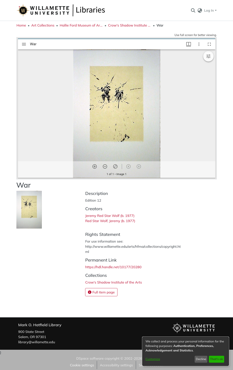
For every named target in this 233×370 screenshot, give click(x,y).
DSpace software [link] (90, 358)
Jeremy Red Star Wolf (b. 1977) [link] (109, 215)
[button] (193, 10)
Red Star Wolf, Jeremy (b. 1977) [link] (110, 221)
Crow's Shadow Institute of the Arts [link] (129, 25)
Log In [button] (209, 10)
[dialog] (185, 351)
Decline (201, 359)
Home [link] (21, 25)
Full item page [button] (101, 292)
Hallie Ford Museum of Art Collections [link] (81, 25)
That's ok (216, 359)
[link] (113, 282)
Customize (152, 359)
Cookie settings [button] (82, 365)
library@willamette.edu (36, 342)
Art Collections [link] (42, 25)
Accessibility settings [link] (116, 365)
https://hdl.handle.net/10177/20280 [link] (113, 267)
